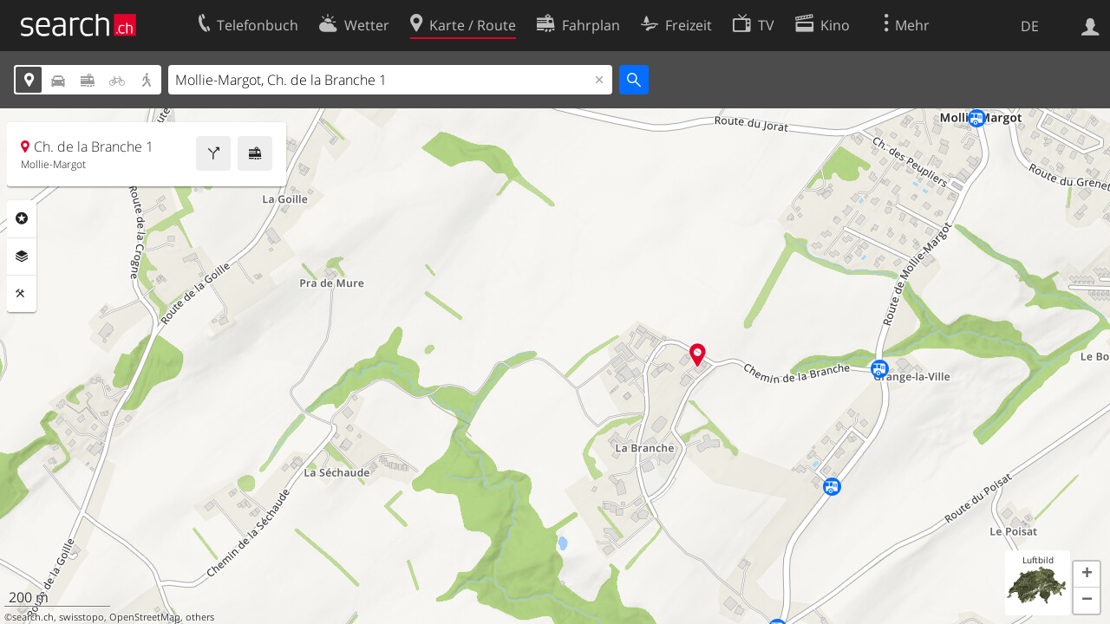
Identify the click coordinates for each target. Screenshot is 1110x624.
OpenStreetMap (144, 617)
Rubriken (21, 218)
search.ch (33, 617)
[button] (1087, 575)
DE (1030, 26)
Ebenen (21, 256)
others (200, 617)
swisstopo (81, 617)
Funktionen (21, 294)
